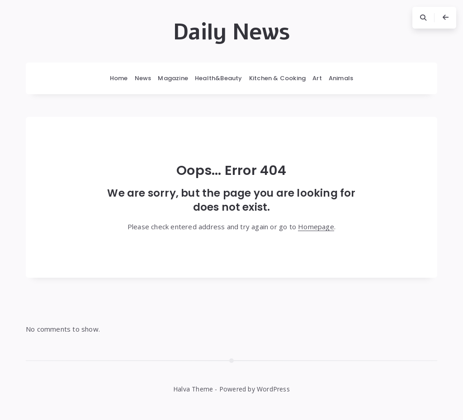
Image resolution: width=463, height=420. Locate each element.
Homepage (316, 226)
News (143, 78)
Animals (341, 78)
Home (119, 78)
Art (317, 78)
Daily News (231, 32)
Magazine (173, 78)
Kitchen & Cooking (277, 78)
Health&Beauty (218, 78)
